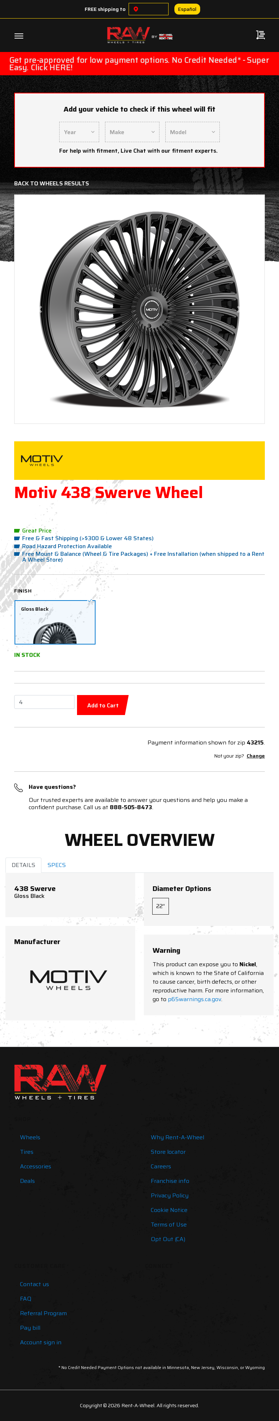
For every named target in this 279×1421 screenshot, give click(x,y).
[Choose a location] (135, 9)
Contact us (34, 1284)
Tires (26, 1151)
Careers (161, 1166)
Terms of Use (169, 1224)
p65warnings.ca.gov (194, 999)
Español (187, 9)
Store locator (168, 1151)
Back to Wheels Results (51, 183)
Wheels (30, 1137)
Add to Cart (103, 705)
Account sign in (40, 1342)
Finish (23, 591)
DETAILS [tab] (23, 865)
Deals (27, 1180)
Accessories (35, 1166)
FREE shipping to (105, 9)
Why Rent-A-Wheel (177, 1137)
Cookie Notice (169, 1210)
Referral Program (43, 1313)
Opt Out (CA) (168, 1239)
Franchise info (170, 1180)
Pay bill (30, 1327)
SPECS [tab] (57, 865)
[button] (39, 309)
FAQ (25, 1298)
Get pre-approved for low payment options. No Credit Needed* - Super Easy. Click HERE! (139, 63)
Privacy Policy (170, 1195)
